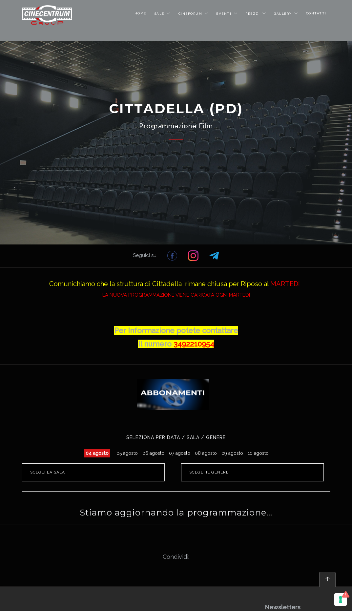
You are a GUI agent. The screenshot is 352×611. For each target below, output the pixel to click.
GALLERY (283, 13)
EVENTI (224, 13)
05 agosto (127, 453)
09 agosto (232, 453)
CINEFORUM (191, 13)
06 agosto (153, 453)
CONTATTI (316, 13)
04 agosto (97, 453)
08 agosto (206, 453)
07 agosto (179, 453)
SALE (160, 13)
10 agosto (258, 453)
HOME (140, 13)
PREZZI (253, 13)
